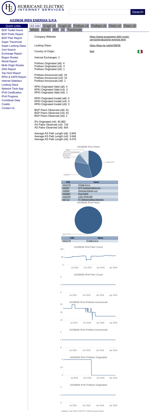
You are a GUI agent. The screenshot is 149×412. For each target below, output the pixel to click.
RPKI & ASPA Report (14, 76)
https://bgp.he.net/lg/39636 (105, 45)
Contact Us (8, 108)
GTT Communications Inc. (89, 188)
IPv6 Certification (11, 92)
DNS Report (9, 69)
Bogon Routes (10, 57)
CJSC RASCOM (85, 197)
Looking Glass (10, 84)
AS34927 (67, 194)
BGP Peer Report (12, 37)
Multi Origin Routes (13, 65)
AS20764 (67, 197)
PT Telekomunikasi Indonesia (91, 200)
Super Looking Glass (14, 45)
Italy (92, 51)
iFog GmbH (83, 194)
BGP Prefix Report (12, 34)
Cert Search (9, 49)
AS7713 (66, 200)
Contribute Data (11, 100)
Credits (6, 104)
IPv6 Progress (10, 96)
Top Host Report (11, 73)
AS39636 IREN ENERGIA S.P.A (33, 20)
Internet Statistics (12, 80)
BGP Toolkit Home (12, 30)
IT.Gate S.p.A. (84, 185)
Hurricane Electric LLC (88, 191)
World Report (9, 61)
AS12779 (67, 185)
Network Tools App (12, 88)
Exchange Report (12, 53)
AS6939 (66, 191)
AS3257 (66, 188)
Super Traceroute (12, 41)
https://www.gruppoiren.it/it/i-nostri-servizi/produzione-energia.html (110, 38)
